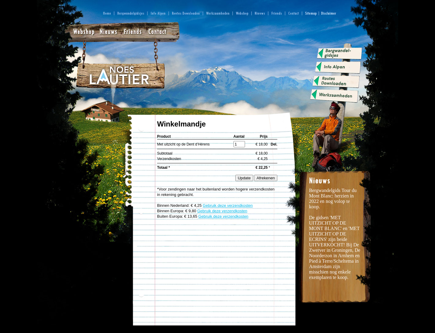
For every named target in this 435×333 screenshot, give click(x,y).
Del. (274, 144)
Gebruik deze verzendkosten (228, 205)
